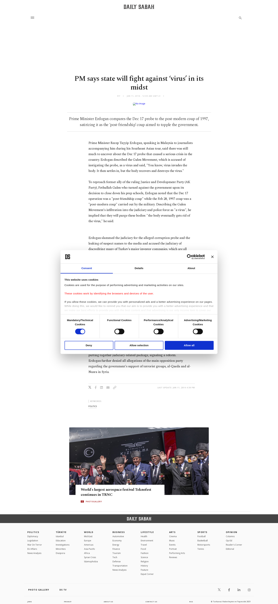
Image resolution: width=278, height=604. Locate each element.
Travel (144, 541)
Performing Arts (177, 550)
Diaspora (60, 550)
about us (108, 599)
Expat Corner (147, 571)
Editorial (230, 546)
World (88, 529)
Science (144, 554)
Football (201, 533)
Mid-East (88, 533)
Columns (230, 533)
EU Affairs (32, 546)
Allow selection (138, 345)
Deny (89, 345)
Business (118, 529)
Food (143, 546)
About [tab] (191, 268)
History (144, 562)
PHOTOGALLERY (94, 499)
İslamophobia (91, 558)
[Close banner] (212, 256)
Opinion (231, 529)
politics (92, 403)
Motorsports (203, 541)
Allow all (189, 345)
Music (172, 537)
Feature (144, 567)
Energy (115, 541)
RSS (191, 599)
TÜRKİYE (61, 529)
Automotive (118, 533)
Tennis (200, 546)
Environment (147, 537)
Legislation (32, 537)
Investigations (62, 541)
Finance (116, 546)
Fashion (144, 550)
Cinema (173, 533)
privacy (67, 599)
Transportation (119, 562)
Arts (172, 529)
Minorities (61, 546)
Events (172, 541)
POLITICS (33, 529)
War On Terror (34, 541)
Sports (202, 529)
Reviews (173, 554)
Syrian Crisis (90, 554)
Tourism (116, 550)
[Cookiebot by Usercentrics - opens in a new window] (189, 256)
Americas (88, 541)
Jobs (29, 599)
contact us (152, 599)
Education (61, 537)
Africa (87, 550)
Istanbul (60, 533)
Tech (114, 554)
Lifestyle (147, 529)
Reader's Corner (234, 541)
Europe (87, 537)
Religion (145, 558)
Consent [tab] (86, 268)
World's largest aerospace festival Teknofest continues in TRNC (112, 489)
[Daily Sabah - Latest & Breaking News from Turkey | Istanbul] (139, 7)
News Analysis (34, 550)
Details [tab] (139, 268)
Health (144, 533)
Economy (117, 537)
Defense (116, 558)
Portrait (173, 546)
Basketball (202, 537)
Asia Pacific (89, 546)
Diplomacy (32, 533)
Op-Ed (229, 537)
